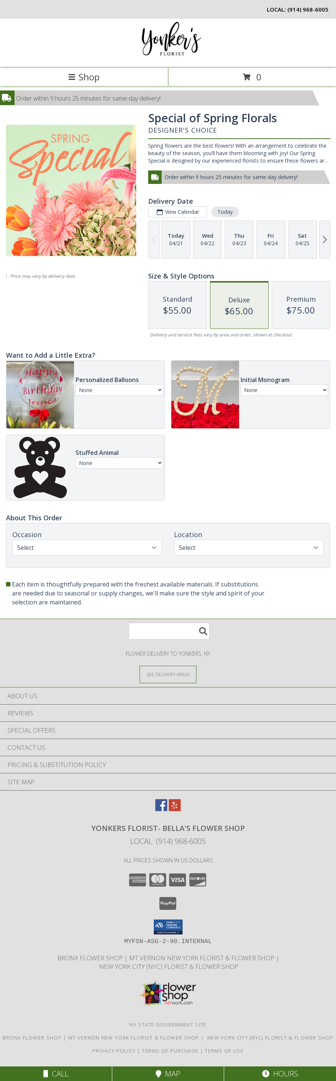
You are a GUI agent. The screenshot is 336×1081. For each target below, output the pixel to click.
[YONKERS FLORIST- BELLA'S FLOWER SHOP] (168, 57)
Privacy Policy (113, 1050)
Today (225, 211)
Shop (84, 77)
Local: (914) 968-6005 (168, 841)
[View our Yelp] (175, 808)
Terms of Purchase (170, 1050)
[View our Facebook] (161, 808)
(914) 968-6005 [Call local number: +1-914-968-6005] (308, 9)
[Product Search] (169, 631)
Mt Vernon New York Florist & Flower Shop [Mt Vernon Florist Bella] (202, 958)
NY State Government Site (167, 1024)
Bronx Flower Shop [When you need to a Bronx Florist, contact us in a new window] (90, 958)
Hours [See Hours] (280, 1074)
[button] (168, 927)
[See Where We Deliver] (168, 674)
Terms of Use (224, 1050)
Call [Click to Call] (55, 1074)
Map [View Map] (168, 1074)
